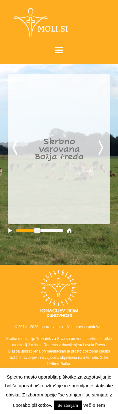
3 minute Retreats (43, 345)
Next (101, 148)
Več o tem (94, 405)
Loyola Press (94, 345)
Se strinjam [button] (68, 405)
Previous (16, 148)
